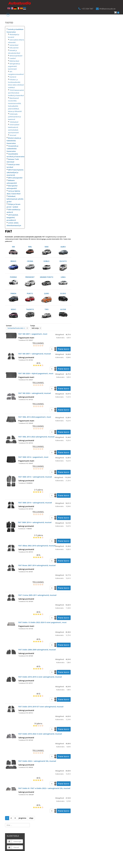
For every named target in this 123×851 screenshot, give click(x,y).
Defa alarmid (13, 48)
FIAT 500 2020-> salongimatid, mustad (34, 393)
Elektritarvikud (14, 61)
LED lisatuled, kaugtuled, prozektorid (12, 217)
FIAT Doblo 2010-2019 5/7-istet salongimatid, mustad (40, 706)
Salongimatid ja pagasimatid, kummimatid (14, 66)
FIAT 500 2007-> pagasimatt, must (32, 334)
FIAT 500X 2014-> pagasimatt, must (33, 457)
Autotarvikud (13, 45)
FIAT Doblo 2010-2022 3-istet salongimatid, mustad (40, 734)
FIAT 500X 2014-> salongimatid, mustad (35, 477)
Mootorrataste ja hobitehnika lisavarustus (14, 140)
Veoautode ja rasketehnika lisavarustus (12, 148)
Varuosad (12, 135)
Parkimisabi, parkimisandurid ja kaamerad (14, 116)
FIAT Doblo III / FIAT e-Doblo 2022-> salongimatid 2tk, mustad (44, 788)
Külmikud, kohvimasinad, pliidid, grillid (15, 199)
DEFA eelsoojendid (15, 178)
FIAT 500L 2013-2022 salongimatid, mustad (36, 437)
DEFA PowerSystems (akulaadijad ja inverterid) (15, 172)
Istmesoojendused (15, 56)
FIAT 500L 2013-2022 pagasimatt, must (34, 417)
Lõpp (31, 818)
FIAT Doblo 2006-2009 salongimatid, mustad (37, 649)
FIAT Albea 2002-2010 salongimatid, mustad (36, 545)
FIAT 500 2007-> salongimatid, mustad (34, 354)
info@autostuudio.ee (107, 9)
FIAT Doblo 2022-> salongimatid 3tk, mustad (37, 761)
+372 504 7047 (87, 9)
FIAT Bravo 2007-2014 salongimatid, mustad (36, 565)
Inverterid (12, 77)
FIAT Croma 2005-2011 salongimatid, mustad (37, 595)
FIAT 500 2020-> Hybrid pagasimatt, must (35, 373)
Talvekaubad (13, 122)
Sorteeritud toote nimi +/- (17, 328)
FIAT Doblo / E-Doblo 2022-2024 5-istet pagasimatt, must (42, 622)
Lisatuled (12, 58)
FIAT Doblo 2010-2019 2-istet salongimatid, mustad (40, 677)
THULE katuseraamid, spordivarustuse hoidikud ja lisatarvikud (16, 93)
